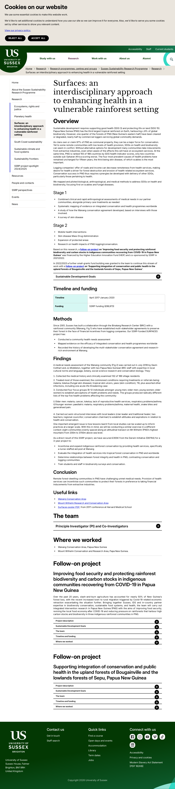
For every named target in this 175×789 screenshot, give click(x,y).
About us (124, 58)
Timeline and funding (65, 636)
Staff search (53, 740)
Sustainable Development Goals (76, 276)
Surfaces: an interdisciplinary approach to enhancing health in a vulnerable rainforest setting (29, 129)
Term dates (94, 755)
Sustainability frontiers (26, 158)
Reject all (15, 38)
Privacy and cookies (141, 757)
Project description (65, 621)
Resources (17, 175)
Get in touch (53, 735)
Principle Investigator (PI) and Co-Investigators (92, 526)
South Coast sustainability (28, 141)
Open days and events (100, 740)
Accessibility (135, 49)
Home (15, 82)
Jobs (91, 760)
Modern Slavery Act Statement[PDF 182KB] (146, 764)
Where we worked (64, 641)
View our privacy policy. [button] (18, 30)
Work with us (99, 58)
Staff (148, 49)
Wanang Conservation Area (72, 499)
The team (60, 631)
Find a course (95, 735)
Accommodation (97, 745)
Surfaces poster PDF (69, 507)
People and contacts (23, 182)
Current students (164, 49)
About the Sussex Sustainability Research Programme (29, 91)
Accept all (38, 38)
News (15, 204)
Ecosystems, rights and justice (26, 108)
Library (92, 750)
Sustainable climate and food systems (27, 150)
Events (15, 197)
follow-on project (89, 249)
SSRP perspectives (22, 190)
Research (73, 58)
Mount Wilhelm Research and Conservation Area (83, 503)
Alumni (147, 58)
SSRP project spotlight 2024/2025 (26, 167)
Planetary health (23, 116)
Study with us (47, 58)
